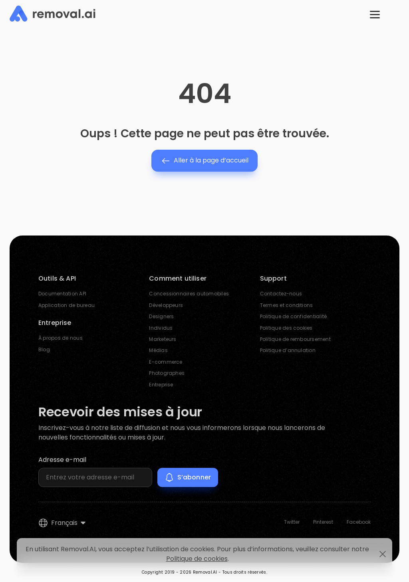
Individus (161, 328)
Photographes (167, 373)
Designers (161, 316)
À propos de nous (60, 338)
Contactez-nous (281, 294)
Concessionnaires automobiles (189, 294)
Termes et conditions (286, 305)
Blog (44, 349)
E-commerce (165, 361)
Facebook (359, 522)
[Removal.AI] (52, 14)
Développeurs (166, 305)
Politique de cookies (197, 558)
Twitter (292, 522)
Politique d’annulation (288, 350)
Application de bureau (66, 305)
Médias (158, 350)
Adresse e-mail (62, 459)
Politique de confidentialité (293, 316)
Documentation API (62, 294)
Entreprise (161, 384)
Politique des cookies (286, 328)
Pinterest (323, 522)
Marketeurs (162, 339)
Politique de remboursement (295, 339)
